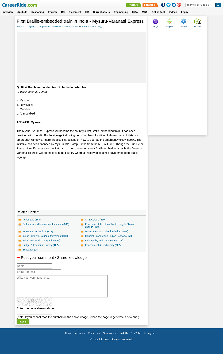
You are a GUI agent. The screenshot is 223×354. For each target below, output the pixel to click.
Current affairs (101, 12)
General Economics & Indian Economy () (109, 236)
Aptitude (22, 12)
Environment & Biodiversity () (103, 245)
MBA (145, 12)
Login (184, 12)
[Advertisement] (81, 57)
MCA (135, 12)
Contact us (94, 333)
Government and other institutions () (106, 231)
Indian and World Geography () (41, 240)
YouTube (136, 333)
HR (87, 12)
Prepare (133, 4)
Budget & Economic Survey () (41, 245)
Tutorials (183, 26)
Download (197, 26)
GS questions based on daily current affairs (58, 26)
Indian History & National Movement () (45, 236)
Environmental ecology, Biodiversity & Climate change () (110, 225)
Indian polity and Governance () (104, 240)
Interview (8, 12)
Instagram (149, 333)
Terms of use (110, 333)
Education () (31, 249)
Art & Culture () (95, 219)
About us (80, 333)
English (52, 12)
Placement (75, 12)
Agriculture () (32, 219)
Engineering (121, 12)
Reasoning (37, 12)
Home (19, 26)
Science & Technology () (38, 231)
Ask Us (124, 333)
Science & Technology (92, 26)
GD (63, 12)
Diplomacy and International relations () (46, 224)
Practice (149, 4)
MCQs (155, 26)
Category (30, 26)
